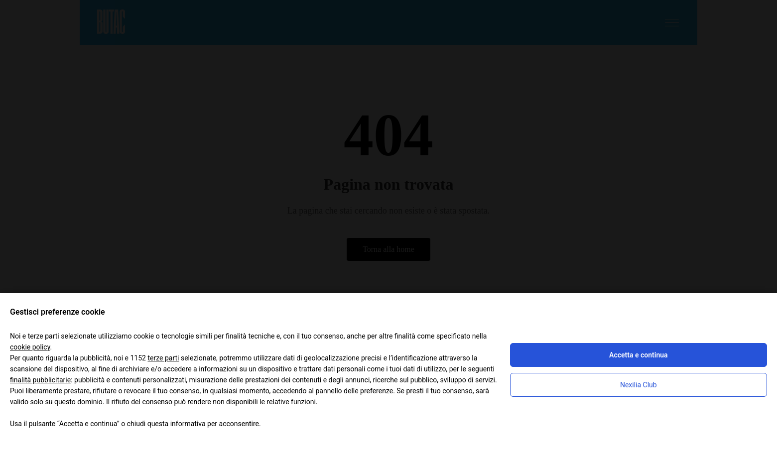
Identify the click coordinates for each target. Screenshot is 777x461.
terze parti (163, 358)
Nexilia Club (638, 385)
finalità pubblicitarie (40, 380)
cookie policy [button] (30, 347)
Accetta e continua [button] (638, 355)
